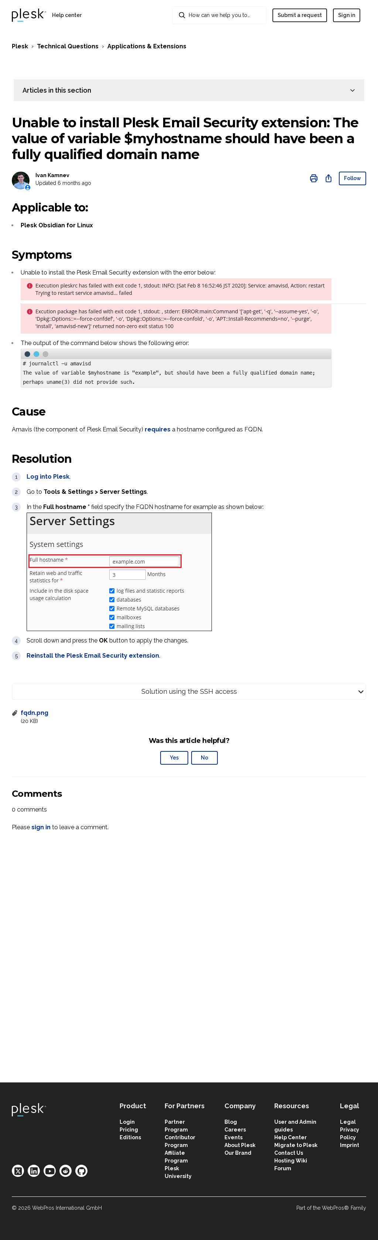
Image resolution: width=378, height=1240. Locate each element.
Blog (230, 1122)
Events (233, 1137)
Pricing (129, 1130)
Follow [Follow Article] (352, 178)
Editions (130, 1137)
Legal (348, 1122)
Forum (282, 1168)
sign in (41, 827)
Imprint (349, 1145)
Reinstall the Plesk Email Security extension (93, 655)
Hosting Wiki (290, 1161)
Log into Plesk (48, 476)
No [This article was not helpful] (204, 758)
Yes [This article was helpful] (174, 758)
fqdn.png (34, 712)
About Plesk (239, 1145)
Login (127, 1122)
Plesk (20, 46)
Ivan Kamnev (52, 175)
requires (158, 429)
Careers (235, 1130)
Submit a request (300, 15)
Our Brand (237, 1153)
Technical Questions (68, 46)
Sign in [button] (346, 15)
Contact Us (288, 1153)
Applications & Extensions (146, 46)
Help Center (290, 1137)
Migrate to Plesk (295, 1145)
